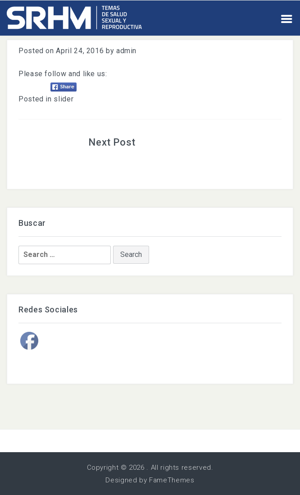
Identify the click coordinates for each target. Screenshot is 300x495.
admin (126, 50)
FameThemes (171, 480)
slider (63, 99)
